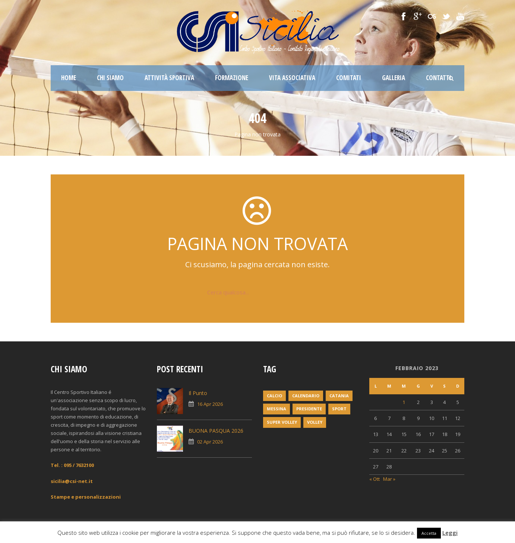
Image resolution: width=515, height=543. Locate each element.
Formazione (231, 77)
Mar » (389, 479)
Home (68, 77)
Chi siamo (110, 77)
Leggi (450, 532)
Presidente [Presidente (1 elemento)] (309, 408)
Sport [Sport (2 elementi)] (339, 408)
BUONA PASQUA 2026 (216, 430)
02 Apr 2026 (210, 441)
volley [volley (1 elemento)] (314, 422)
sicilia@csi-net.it (72, 481)
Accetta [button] (428, 533)
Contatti (438, 77)
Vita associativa (292, 77)
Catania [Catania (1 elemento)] (339, 395)
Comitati (348, 77)
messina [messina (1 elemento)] (276, 408)
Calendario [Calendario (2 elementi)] (305, 395)
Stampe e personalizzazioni (86, 496)
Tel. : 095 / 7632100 (72, 465)
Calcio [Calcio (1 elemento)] (274, 395)
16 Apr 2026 (210, 404)
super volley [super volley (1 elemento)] (282, 422)
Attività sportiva (169, 77)
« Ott (374, 479)
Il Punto (198, 393)
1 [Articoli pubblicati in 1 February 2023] (403, 402)
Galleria (393, 77)
